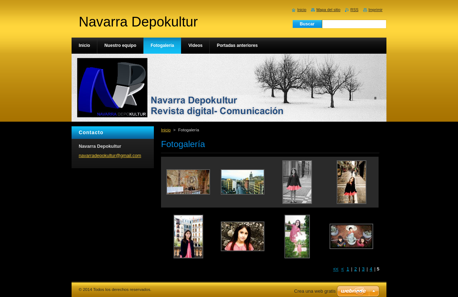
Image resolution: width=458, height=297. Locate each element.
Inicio (166, 130)
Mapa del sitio (328, 10)
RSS (354, 10)
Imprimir (376, 10)
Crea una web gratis (315, 291)
